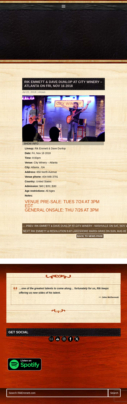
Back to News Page (90, 236)
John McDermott (110, 297)
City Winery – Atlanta (45, 162)
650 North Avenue (47, 172)
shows (41, 92)
